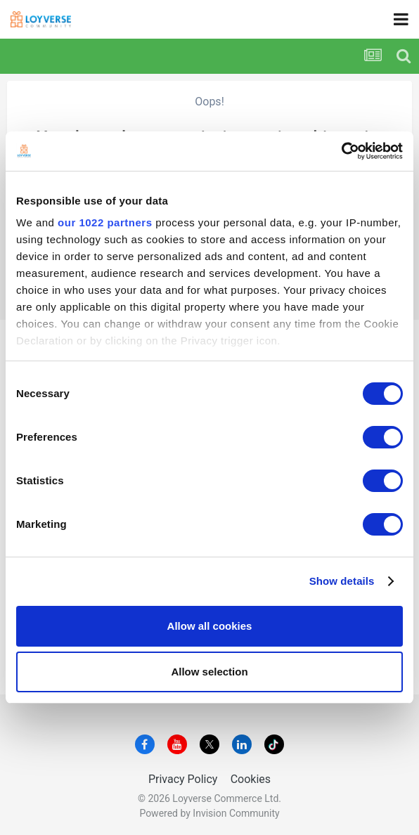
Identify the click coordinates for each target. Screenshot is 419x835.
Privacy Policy (183, 779)
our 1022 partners (105, 222)
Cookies (251, 779)
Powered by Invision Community (209, 813)
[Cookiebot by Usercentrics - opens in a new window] (341, 151)
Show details (342, 581)
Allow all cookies (209, 626)
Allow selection (209, 672)
